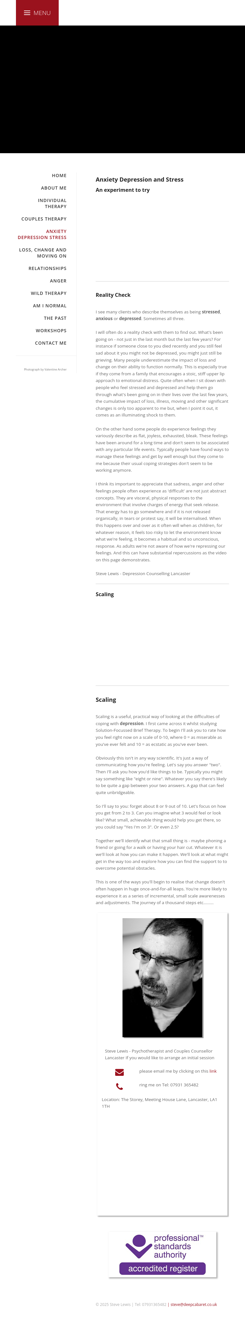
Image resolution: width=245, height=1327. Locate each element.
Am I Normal (50, 306)
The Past (55, 318)
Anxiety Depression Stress (42, 234)
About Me (54, 188)
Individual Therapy (52, 203)
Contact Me (51, 343)
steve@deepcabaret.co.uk (194, 1304)
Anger (58, 281)
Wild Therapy (49, 293)
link (213, 1071)
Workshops (51, 330)
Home (59, 175)
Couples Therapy (44, 219)
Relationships (47, 268)
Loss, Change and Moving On (43, 253)
